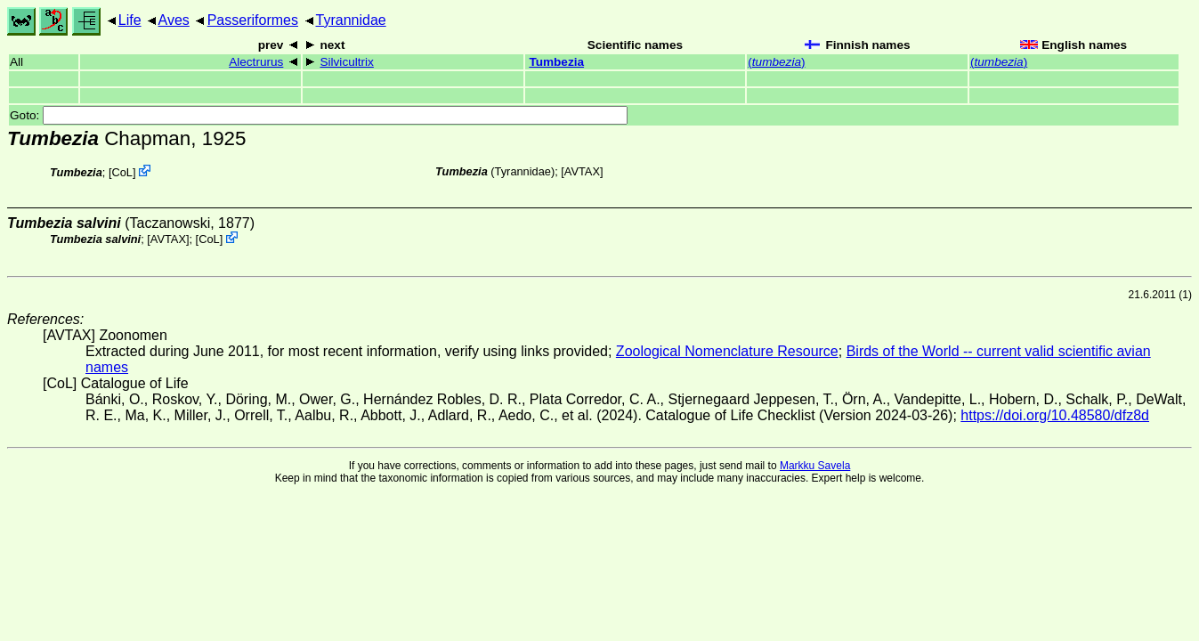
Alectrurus (256, 62)
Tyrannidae (351, 20)
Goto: (319, 115)
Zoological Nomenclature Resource (727, 351)
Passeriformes (252, 20)
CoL (121, 172)
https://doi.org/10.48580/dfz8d (1054, 415)
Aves (174, 20)
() (776, 62)
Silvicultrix (346, 62)
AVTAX (582, 171)
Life (130, 20)
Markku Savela (815, 465)
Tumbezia (556, 62)
